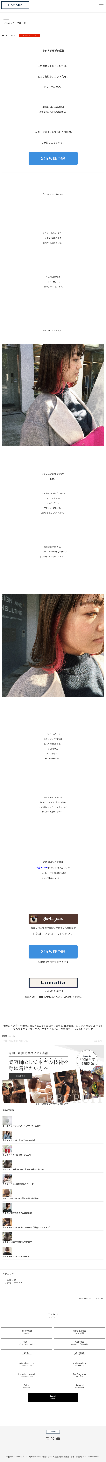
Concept (79, 1343)
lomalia (12, 1036)
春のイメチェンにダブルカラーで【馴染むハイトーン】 (27, 1227)
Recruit (53, 1397)
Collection (79, 1354)
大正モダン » (99, 1041)
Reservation (26, 1332)
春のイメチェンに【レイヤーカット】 (19, 1140)
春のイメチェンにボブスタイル (16, 1256)
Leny (26, 1354)
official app (26, 1364)
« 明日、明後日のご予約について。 (15, 1041)
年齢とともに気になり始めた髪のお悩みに (21, 1198)
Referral (79, 1386)
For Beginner (79, 1375)
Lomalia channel (26, 1375)
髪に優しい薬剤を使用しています (17, 1242)
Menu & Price (79, 1332)
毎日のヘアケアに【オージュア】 (17, 1155)
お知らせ (11, 1280)
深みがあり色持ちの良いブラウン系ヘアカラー (23, 1169)
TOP (79, 1298)
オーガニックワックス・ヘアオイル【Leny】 (22, 1126)
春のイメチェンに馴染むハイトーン (18, 1184)
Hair (26, 1343)
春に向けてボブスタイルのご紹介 (17, 1213)
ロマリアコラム (29, 36)
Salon (26, 1386)
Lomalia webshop (79, 1364)
